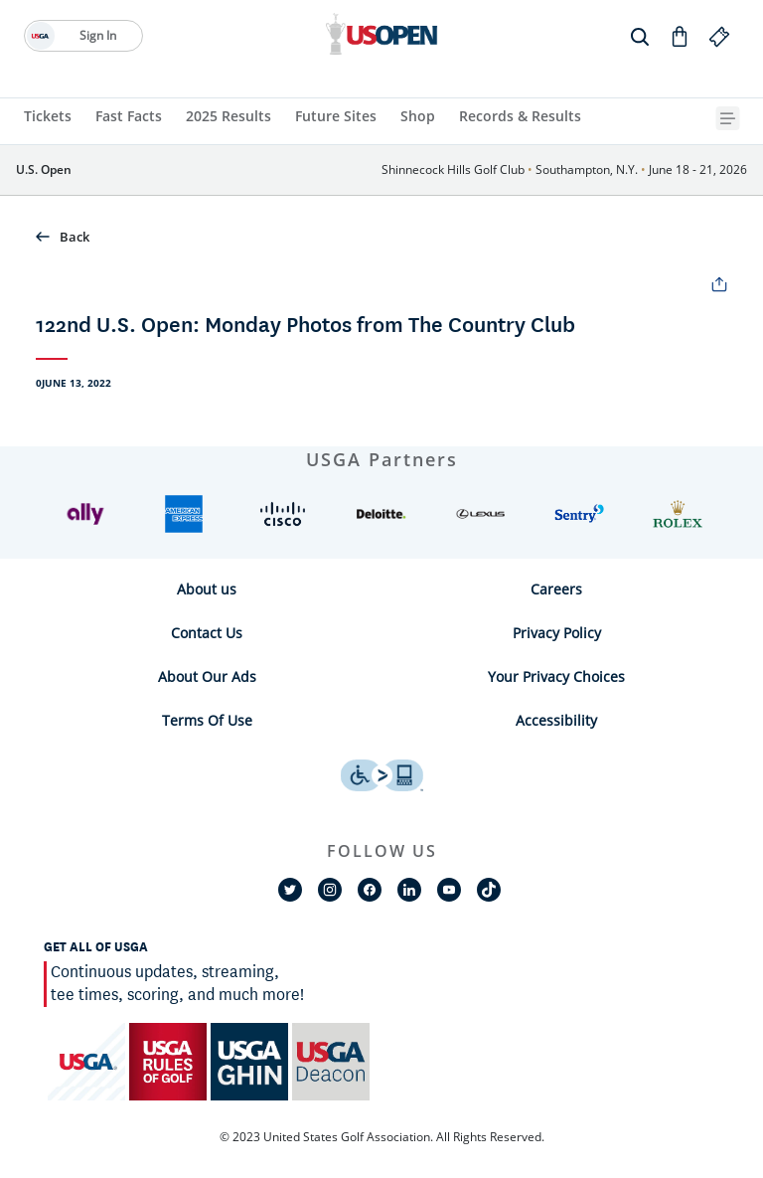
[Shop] (417, 118)
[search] (640, 36)
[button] (381, 237)
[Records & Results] (520, 118)
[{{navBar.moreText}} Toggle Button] (730, 118)
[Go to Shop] (679, 36)
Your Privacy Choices (556, 676)
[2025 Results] (228, 118)
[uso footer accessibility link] (382, 775)
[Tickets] (48, 118)
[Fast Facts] (128, 118)
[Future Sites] (336, 118)
